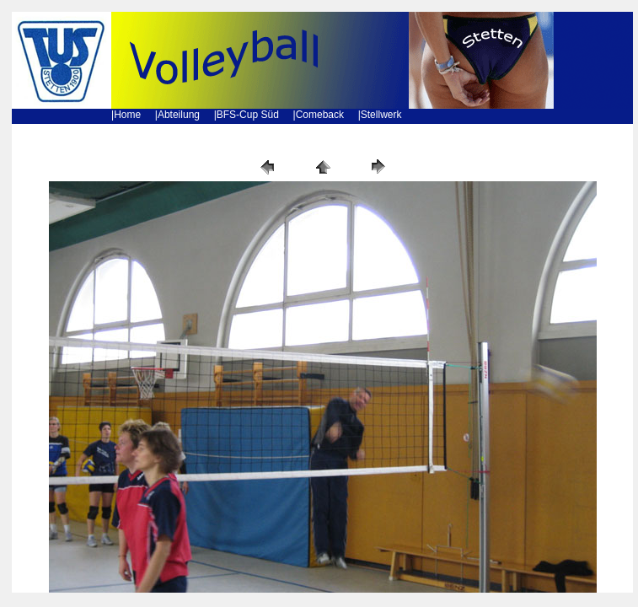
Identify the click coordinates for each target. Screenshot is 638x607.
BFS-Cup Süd (248, 115)
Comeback (320, 115)
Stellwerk (381, 115)
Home (127, 115)
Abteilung (179, 115)
